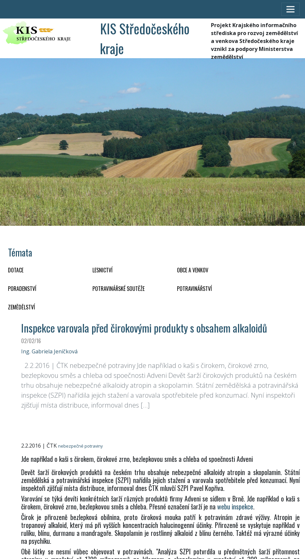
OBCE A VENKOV (192, 270)
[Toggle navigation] (290, 9)
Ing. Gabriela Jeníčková (49, 351)
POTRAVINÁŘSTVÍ (194, 289)
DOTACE (15, 270)
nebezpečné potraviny (80, 446)
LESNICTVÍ (102, 270)
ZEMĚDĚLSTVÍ (21, 307)
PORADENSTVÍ (22, 289)
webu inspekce (235, 506)
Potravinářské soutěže (118, 289)
